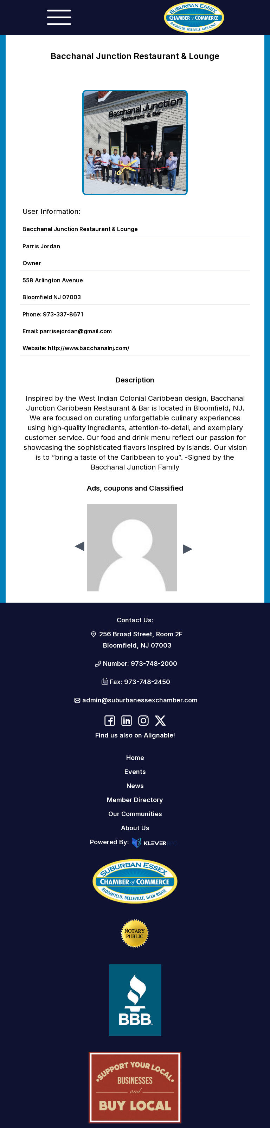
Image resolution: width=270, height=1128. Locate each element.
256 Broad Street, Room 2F (140, 634)
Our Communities (135, 814)
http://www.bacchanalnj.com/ (88, 348)
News (135, 785)
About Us (135, 828)
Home (135, 757)
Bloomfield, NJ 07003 (137, 645)
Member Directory (135, 800)
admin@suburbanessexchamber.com (140, 700)
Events (135, 771)
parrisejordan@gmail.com (76, 331)
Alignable (158, 735)
